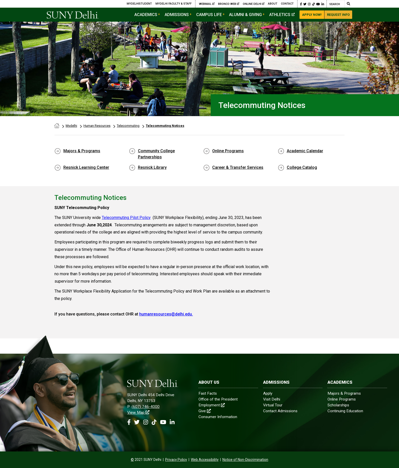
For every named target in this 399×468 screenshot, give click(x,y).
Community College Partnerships (156, 153)
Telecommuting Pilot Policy (126, 217)
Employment (211, 405)
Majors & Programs (81, 150)
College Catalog (302, 167)
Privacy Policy (176, 460)
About (272, 3)
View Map (138, 412)
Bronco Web (228, 3)
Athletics (282, 14)
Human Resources (96, 126)
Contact (287, 3)
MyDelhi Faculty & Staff (173, 3)
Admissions (177, 14)
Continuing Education (345, 411)
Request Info (338, 15)
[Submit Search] (348, 4)
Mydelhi (71, 126)
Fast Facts (207, 393)
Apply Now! (312, 15)
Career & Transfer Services (237, 167)
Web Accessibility (205, 460)
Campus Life (209, 14)
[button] (301, 4)
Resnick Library (152, 167)
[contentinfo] (132, 460)
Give (204, 411)
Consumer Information (217, 417)
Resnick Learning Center (86, 167)
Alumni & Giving (245, 14)
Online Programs (228, 150)
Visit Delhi (271, 399)
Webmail (207, 3)
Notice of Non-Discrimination (245, 460)
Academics (145, 14)
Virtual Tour (272, 405)
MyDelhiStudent (139, 3)
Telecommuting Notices (165, 126)
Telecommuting (128, 126)
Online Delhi (253, 3)
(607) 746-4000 (146, 406)
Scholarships (338, 405)
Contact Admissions (280, 411)
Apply (267, 393)
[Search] (336, 4)
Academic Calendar (305, 150)
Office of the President (218, 399)
